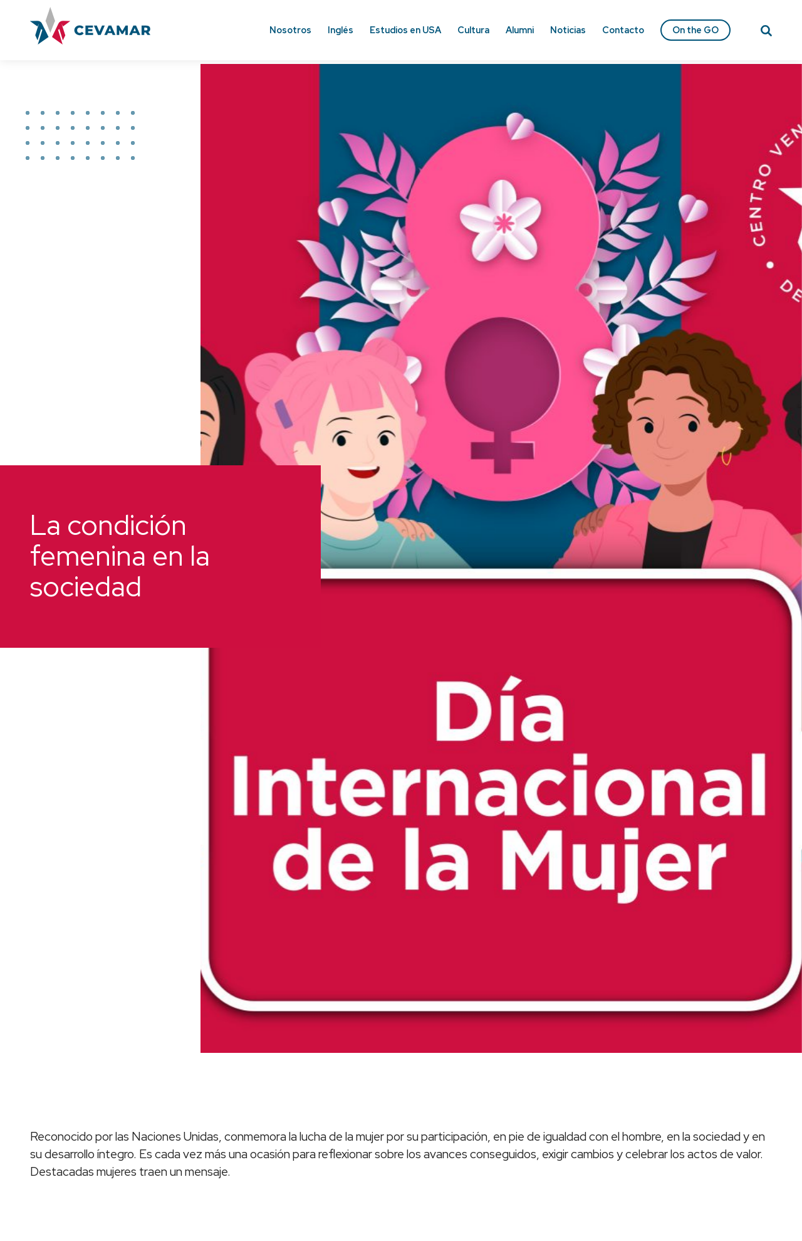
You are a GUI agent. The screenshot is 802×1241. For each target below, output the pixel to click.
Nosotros (290, 30)
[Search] (766, 32)
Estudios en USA (405, 30)
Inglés (340, 30)
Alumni (520, 30)
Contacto (623, 30)
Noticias (568, 30)
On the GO (695, 30)
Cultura (473, 30)
